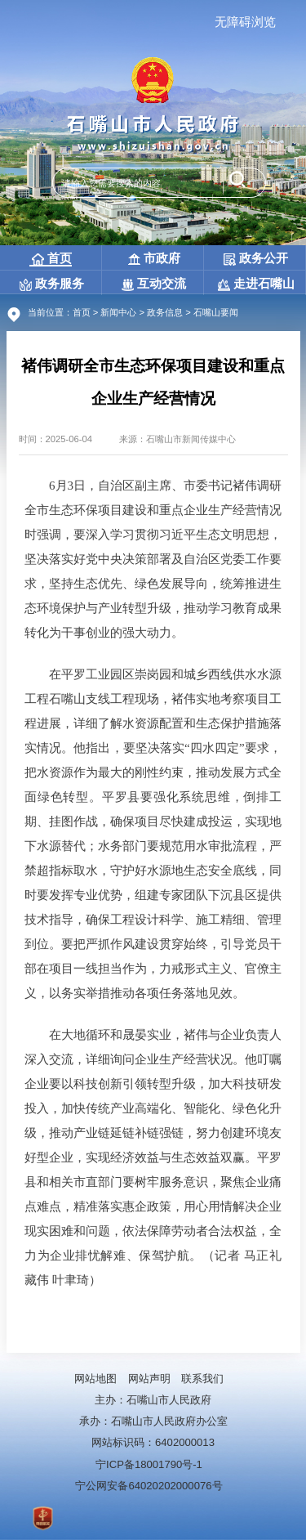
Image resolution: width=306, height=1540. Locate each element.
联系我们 (202, 1378)
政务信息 (165, 312)
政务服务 (52, 283)
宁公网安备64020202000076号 (148, 1486)
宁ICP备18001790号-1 (148, 1464)
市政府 (154, 258)
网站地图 (95, 1378)
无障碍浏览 (245, 22)
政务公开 (256, 258)
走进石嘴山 (256, 283)
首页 (52, 258)
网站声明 (149, 1378)
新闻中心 (118, 312)
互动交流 (154, 283)
